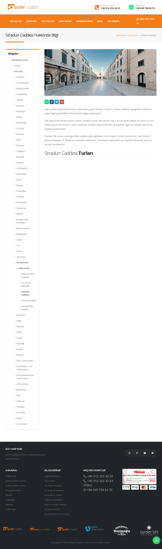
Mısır (18, 395)
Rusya (19, 117)
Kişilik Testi (11, 509)
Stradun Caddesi (25, 293)
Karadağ (20, 343)
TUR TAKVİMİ (113, 21)
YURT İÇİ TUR (15, 21)
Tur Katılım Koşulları (53, 485)
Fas (18, 245)
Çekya (19, 239)
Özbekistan (21, 94)
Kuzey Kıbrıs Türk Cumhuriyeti (24, 368)
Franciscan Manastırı (26, 284)
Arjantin (20, 162)
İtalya (18, 320)
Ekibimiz (9, 504)
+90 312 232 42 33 (110, 8)
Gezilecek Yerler (20, 60)
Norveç (19, 185)
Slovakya (20, 407)
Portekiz (20, 196)
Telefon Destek (107, 6)
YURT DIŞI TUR (47, 21)
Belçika (19, 213)
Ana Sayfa (121, 35)
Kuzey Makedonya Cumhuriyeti (25, 377)
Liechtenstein (22, 82)
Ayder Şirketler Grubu (16, 485)
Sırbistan (20, 401)
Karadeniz (31, 21)
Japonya (20, 105)
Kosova (19, 355)
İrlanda (19, 100)
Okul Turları (49, 481)
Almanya (20, 77)
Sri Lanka (20, 412)
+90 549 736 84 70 (145, 8)
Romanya (20, 111)
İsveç (18, 179)
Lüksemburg (22, 384)
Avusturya (21, 208)
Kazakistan (21, 122)
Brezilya (20, 157)
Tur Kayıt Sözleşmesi (54, 490)
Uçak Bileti (10, 500)
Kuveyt (19, 349)
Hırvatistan (22, 262)
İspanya (20, 326)
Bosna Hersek (23, 228)
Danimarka (21, 174)
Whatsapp (140, 6)
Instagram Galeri (13, 490)
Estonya (20, 145)
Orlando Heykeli (28, 300)
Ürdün (19, 418)
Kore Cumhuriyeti (24, 360)
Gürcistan (20, 257)
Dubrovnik (24, 268)
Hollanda (20, 315)
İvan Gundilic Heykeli (27, 308)
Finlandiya (21, 191)
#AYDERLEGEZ (16, 31)
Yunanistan (21, 424)
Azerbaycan (22, 168)
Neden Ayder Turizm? (16, 481)
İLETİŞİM (31, 31)
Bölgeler (133, 35)
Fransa (19, 251)
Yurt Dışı (18, 71)
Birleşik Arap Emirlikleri (22, 221)
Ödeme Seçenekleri (53, 500)
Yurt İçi (17, 65)
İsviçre (19, 338)
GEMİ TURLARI (65, 21)
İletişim (9, 495)
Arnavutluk (21, 202)
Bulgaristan (21, 234)
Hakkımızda (11, 476)
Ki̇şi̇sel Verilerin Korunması (56, 514)
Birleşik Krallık (22, 88)
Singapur (20, 151)
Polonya (20, 128)
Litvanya (20, 134)
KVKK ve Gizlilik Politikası (55, 504)
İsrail (18, 332)
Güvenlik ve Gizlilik (53, 495)
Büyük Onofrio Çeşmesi (28, 275)
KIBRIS (100, 21)
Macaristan (21, 389)
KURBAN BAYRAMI (84, 21)
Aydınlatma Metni (52, 476)
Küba (18, 139)
